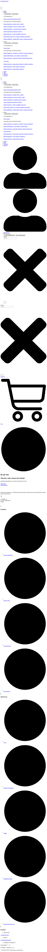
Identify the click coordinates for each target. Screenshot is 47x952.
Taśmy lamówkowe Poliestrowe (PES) (13, 31)
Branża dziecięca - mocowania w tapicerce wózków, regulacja (18, 64)
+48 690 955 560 (5, 935)
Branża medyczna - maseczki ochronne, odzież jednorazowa (18, 58)
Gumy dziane (7, 48)
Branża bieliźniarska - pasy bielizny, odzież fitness (16, 55)
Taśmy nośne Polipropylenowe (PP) (12, 19)
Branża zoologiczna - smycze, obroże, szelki (14, 26)
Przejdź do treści (5, 1)
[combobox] (10, 238)
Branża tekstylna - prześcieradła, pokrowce (14, 69)
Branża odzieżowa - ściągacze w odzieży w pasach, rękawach (18, 53)
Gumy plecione (6, 61)
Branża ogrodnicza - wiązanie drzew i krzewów (15, 29)
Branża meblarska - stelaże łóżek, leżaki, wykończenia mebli (18, 39)
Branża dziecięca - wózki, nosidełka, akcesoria (15, 34)
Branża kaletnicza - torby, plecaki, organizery (14, 66)
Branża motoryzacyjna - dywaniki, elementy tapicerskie (17, 36)
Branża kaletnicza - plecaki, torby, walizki (14, 24)
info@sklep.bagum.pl (6, 940)
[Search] (5, 302)
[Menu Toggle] (1, 8)
